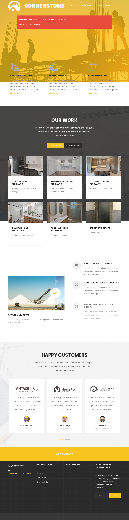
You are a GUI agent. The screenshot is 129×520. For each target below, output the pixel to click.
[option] (27, 406)
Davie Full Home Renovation (20, 229)
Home (40, 473)
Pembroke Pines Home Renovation (62, 182)
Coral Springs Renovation (19, 182)
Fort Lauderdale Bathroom (59, 229)
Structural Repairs (100, 228)
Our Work (41, 477)
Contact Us (42, 482)
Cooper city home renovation (99, 182)
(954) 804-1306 (17, 466)
